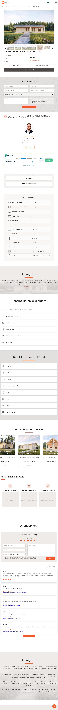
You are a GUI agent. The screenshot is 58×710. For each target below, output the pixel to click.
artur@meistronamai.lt (30, 143)
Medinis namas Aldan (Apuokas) (33, 6)
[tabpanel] (10, 522)
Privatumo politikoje (36, 102)
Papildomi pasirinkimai (28, 69)
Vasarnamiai (8, 6)
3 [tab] (31, 540)
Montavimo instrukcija (30, 182)
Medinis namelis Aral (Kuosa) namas (12, 644)
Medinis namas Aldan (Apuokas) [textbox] (11, 580)
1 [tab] (27, 540)
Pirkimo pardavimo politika (17, 709)
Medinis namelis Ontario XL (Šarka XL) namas (14, 619)
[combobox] (14, 580)
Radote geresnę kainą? (35, 60)
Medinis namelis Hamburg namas (11, 632)
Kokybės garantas (31, 709)
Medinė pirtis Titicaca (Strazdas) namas (13, 657)
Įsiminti (17, 65)
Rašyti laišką (30, 147)
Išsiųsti (29, 107)
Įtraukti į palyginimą (43, 65)
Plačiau (29, 491)
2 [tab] (29, 540)
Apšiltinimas (41, 709)
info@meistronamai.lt (22, 693)
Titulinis (2, 6)
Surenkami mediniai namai (19, 6)
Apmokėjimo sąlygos (43, 707)
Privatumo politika (15, 707)
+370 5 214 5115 (30, 140)
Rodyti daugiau (29, 662)
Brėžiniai (30, 176)
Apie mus (28, 707)
